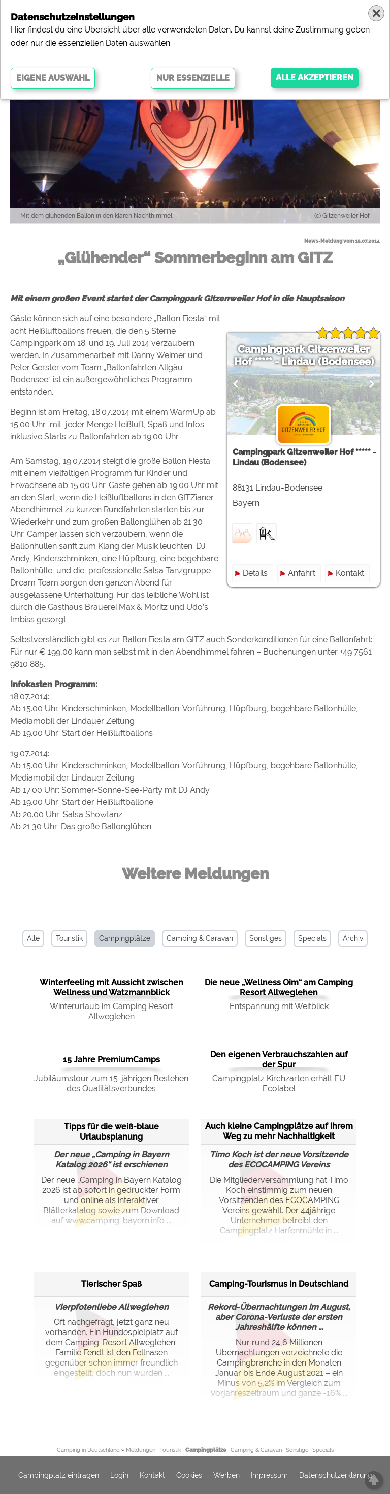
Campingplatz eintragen (58, 1475)
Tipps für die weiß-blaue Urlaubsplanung (111, 1132)
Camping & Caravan (200, 938)
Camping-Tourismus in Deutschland (278, 1284)
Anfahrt (301, 573)
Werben (226, 1475)
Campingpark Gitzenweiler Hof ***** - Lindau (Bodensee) (304, 355)
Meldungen (140, 1450)
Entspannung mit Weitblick (279, 1006)
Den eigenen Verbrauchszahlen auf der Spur (279, 1059)
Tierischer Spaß (111, 1284)
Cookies (189, 1475)
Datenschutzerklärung (335, 1475)
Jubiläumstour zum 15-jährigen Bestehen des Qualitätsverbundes (111, 1083)
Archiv (353, 938)
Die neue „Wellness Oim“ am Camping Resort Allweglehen (279, 987)
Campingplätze (124, 938)
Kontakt (350, 573)
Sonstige (297, 1450)
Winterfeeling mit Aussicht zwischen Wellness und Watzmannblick (111, 987)
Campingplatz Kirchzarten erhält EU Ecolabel (278, 1083)
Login (119, 1475)
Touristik (69, 938)
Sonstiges (265, 938)
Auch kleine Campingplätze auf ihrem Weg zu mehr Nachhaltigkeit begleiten (279, 1132)
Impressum (269, 1475)
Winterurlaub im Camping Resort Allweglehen (111, 1011)
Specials (312, 938)
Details (255, 573)
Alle (33, 938)
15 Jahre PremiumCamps (111, 1059)
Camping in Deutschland (88, 1450)
